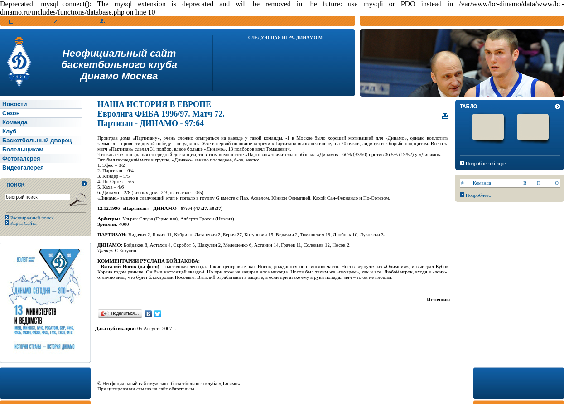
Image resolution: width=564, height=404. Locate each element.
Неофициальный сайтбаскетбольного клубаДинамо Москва (119, 65)
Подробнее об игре (486, 163)
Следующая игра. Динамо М (285, 37)
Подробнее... (479, 195)
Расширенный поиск (31, 217)
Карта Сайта (23, 223)
